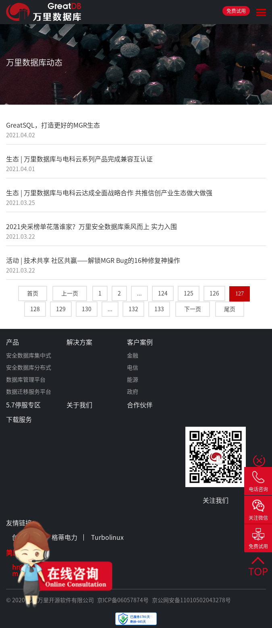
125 (188, 293)
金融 (132, 355)
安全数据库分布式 (28, 367)
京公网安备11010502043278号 (191, 600)
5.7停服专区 (23, 405)
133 (159, 309)
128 (35, 309)
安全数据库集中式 (28, 355)
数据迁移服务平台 (28, 392)
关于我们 (79, 405)
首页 (32, 293)
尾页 (229, 309)
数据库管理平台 (26, 379)
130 (86, 309)
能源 (132, 379)
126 (214, 293)
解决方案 (79, 342)
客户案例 (140, 342)
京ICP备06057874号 (123, 600)
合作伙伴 (140, 405)
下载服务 (19, 419)
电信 (132, 367)
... (139, 293)
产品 (12, 342)
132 (133, 309)
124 (163, 293)
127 (239, 294)
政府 (132, 392)
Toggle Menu (261, 12)
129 (61, 309)
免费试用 (236, 10)
